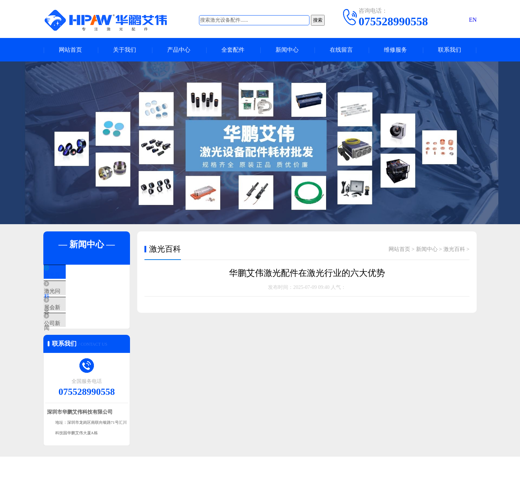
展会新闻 (71, 318)
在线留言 (341, 50)
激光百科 (71, 275)
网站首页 (70, 50)
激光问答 (71, 297)
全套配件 (232, 50)
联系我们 (449, 50)
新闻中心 (287, 50)
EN (473, 20)
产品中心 (178, 50)
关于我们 (124, 50)
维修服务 (395, 50)
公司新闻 (71, 339)
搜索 (317, 20)
